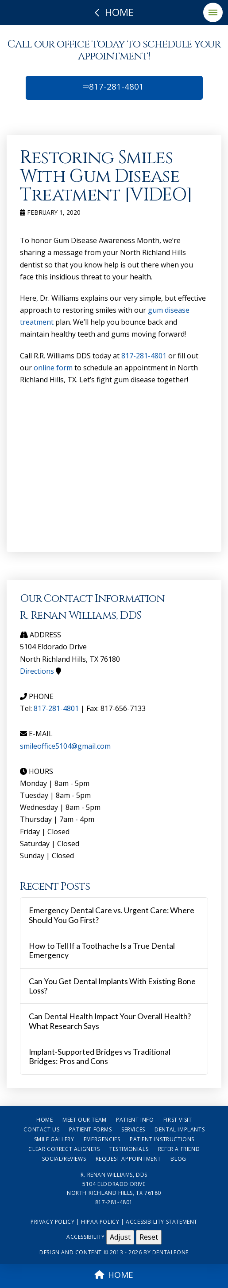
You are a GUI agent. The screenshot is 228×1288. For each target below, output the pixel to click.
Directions (37, 671)
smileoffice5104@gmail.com (65, 746)
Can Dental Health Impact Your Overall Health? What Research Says (110, 1021)
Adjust (120, 1237)
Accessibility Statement (161, 1221)
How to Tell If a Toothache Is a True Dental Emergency (102, 950)
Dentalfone (170, 1252)
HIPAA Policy (100, 1221)
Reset (148, 1237)
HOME (114, 1274)
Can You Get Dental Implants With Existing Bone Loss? (112, 986)
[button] (213, 12)
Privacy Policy (52, 1221)
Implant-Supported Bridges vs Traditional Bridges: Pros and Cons (99, 1056)
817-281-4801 (112, 86)
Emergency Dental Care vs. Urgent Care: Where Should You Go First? (111, 915)
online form (53, 368)
